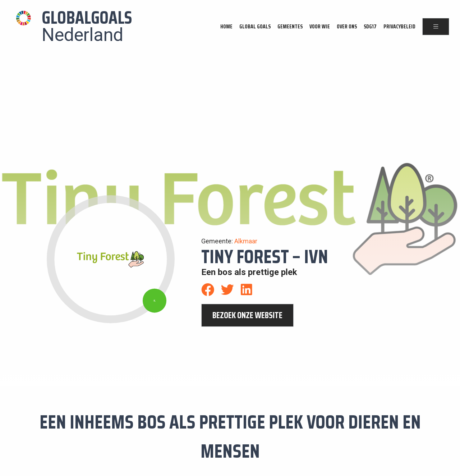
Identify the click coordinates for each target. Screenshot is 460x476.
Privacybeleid (399, 26)
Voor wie (319, 26)
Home (226, 26)
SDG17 (370, 26)
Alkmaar (245, 241)
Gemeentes (290, 26)
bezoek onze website (247, 315)
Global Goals (255, 26)
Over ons (347, 26)
